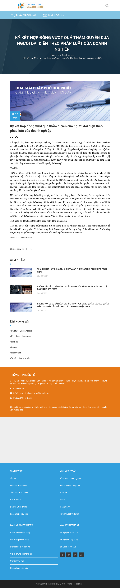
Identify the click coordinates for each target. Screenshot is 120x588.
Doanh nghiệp (68, 55)
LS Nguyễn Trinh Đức (69, 533)
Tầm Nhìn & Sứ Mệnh (19, 493)
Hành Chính (15, 353)
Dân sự (13, 347)
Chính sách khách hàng (20, 533)
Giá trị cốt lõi (15, 500)
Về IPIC (13, 478)
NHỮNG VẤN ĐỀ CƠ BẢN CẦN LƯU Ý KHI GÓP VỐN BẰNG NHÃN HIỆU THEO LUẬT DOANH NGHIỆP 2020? (72, 287)
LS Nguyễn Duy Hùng (69, 540)
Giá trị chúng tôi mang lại (21, 554)
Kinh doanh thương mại (20, 336)
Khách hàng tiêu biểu (19, 514)
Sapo (81, 584)
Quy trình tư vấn (17, 561)
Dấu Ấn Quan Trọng (18, 507)
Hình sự (14, 342)
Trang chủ (55, 55)
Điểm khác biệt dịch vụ (20, 547)
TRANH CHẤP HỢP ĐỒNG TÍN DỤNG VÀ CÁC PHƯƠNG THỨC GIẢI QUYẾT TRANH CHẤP (72, 270)
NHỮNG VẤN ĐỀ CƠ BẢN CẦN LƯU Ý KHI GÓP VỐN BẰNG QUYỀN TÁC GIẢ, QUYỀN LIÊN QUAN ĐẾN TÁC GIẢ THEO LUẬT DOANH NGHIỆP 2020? (73, 305)
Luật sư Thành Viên (18, 485)
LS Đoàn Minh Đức (68, 547)
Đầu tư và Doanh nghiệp (21, 331)
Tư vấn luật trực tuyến (20, 358)
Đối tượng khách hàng (19, 540)
